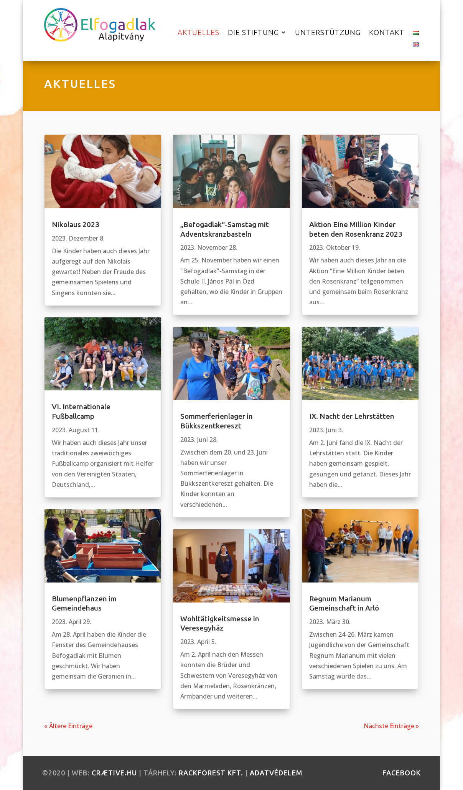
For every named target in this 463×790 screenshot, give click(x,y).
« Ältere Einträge (68, 726)
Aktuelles (198, 33)
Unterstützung (328, 33)
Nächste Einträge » (391, 726)
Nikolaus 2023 (75, 224)
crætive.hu (114, 773)
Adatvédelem (276, 773)
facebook (401, 773)
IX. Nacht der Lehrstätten (351, 416)
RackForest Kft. (211, 773)
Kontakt (386, 33)
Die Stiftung (253, 33)
